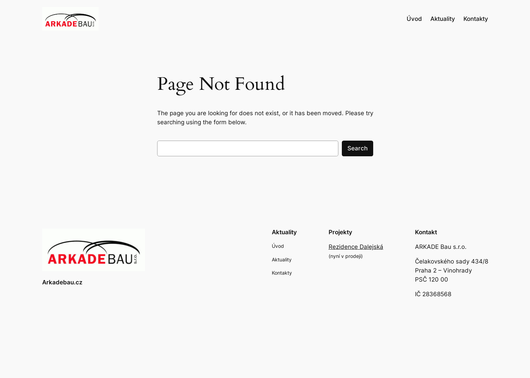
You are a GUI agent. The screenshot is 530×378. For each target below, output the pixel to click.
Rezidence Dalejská (356, 246)
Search (357, 148)
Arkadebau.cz (62, 282)
